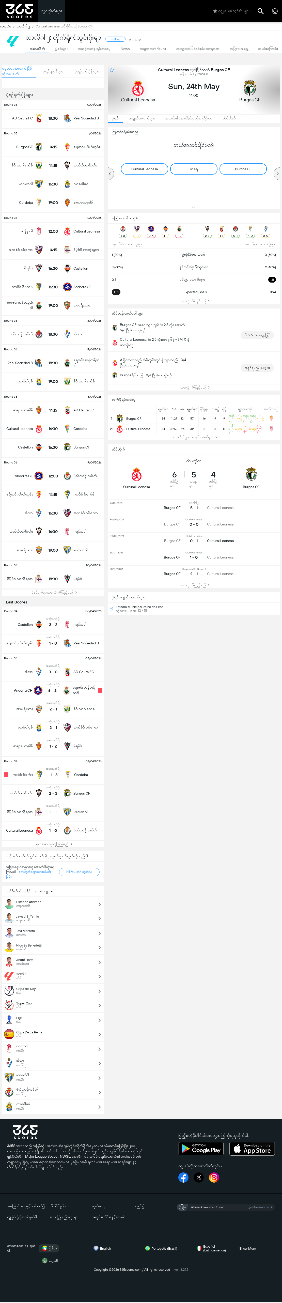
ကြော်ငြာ (140, 1206)
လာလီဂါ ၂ (26, 26)
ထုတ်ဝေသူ (98, 1206)
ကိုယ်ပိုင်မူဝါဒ (58, 1206)
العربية (49, 1261)
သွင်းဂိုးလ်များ (51, 10)
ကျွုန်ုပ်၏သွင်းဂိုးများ (231, 11)
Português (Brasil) (160, 1248)
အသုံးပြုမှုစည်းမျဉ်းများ (64, 1217)
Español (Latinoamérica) (210, 1248)
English (101, 1248)
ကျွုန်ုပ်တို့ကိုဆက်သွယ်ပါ (22, 1217)
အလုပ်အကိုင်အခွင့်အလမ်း (108, 1217)
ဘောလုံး (8, 26)
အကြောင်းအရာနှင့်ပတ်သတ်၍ (26, 1206)
